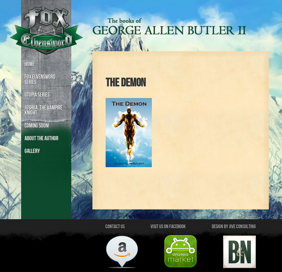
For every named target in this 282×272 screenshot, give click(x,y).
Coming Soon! (37, 125)
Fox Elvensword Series (40, 79)
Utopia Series (37, 95)
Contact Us (115, 226)
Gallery (32, 151)
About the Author (41, 138)
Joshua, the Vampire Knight (44, 110)
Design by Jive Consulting (234, 226)
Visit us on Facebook (168, 226)
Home (30, 64)
